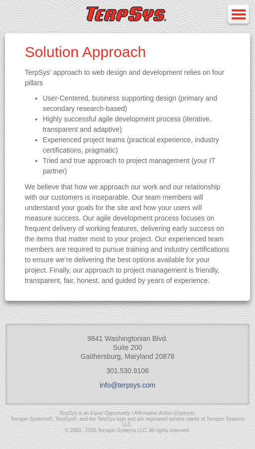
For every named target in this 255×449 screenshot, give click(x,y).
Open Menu (238, 15)
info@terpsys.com (127, 385)
